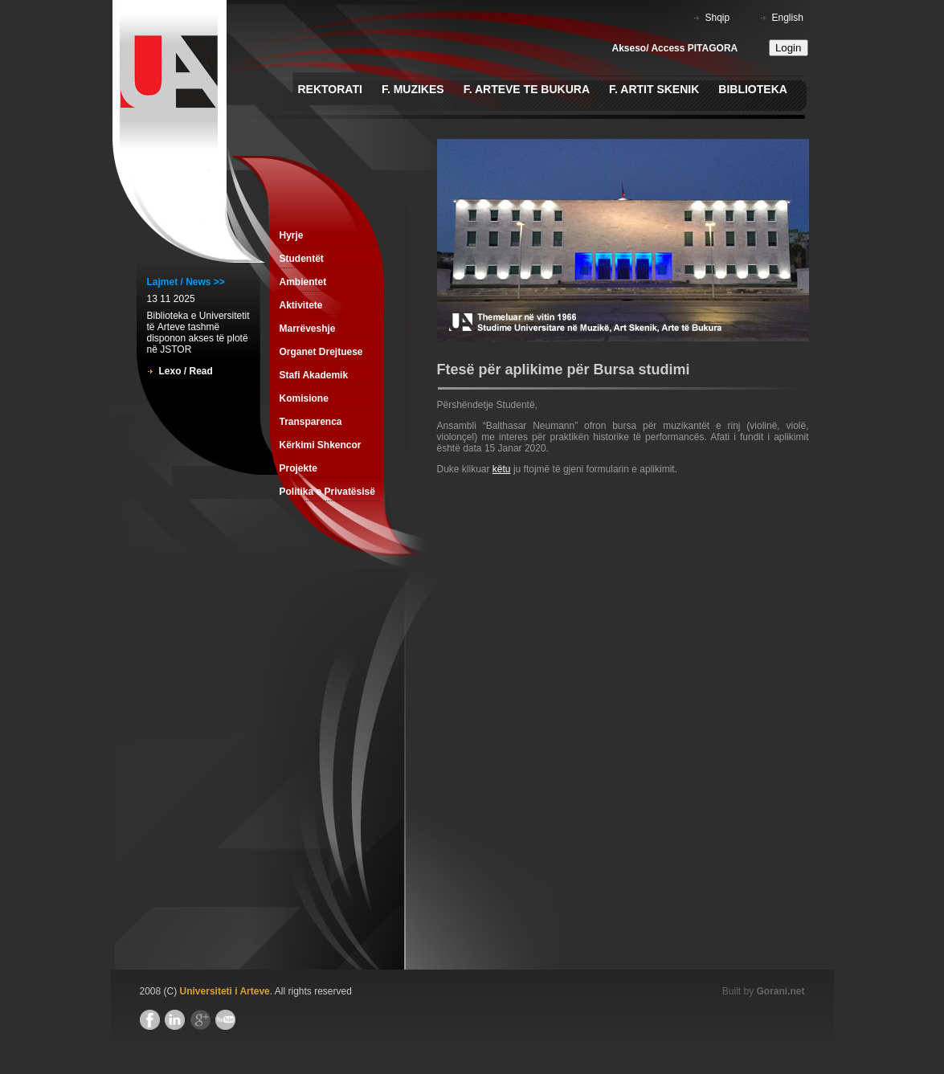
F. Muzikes (413, 89)
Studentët (302, 258)
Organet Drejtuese (321, 351)
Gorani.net (780, 991)
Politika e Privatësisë (327, 491)
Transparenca (311, 421)
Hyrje (292, 235)
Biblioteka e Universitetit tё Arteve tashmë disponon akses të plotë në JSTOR (198, 332)
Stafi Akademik (314, 375)
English (787, 17)
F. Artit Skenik (654, 89)
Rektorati (330, 89)
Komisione (304, 398)
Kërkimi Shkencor (321, 445)
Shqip (717, 17)
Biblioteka (752, 89)
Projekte (298, 468)
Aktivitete (301, 305)
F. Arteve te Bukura (527, 89)
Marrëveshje (308, 328)
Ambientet (303, 282)
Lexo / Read (186, 371)
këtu (501, 469)
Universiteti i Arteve (225, 991)
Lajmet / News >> (186, 282)
